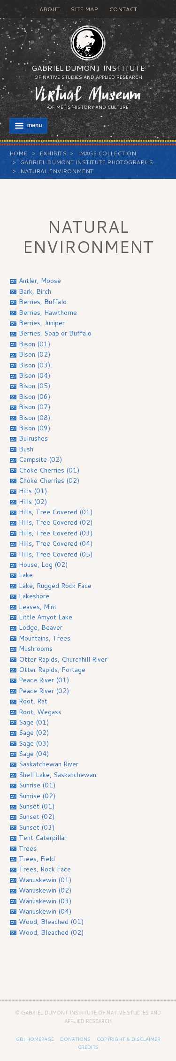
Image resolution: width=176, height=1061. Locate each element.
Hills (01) (33, 491)
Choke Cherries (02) (49, 480)
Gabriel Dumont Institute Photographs (86, 162)
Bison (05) (34, 385)
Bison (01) (34, 344)
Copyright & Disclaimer (129, 1039)
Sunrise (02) (37, 796)
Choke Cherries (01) (49, 470)
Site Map (84, 9)
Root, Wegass (40, 712)
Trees (28, 848)
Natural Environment (56, 171)
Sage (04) (34, 753)
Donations (75, 1039)
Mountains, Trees (44, 638)
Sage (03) (34, 743)
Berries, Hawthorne (48, 312)
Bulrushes (33, 438)
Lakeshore (34, 596)
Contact (123, 9)
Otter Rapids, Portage (52, 669)
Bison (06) (34, 396)
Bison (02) (34, 354)
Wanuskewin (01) (45, 880)
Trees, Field (37, 858)
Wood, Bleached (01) (51, 921)
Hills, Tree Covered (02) (55, 522)
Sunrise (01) (37, 785)
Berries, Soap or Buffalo (55, 333)
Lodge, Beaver (40, 627)
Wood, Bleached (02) (51, 932)
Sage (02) (34, 732)
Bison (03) (34, 365)
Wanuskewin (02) (45, 890)
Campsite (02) (40, 459)
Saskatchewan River (48, 764)
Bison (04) (34, 375)
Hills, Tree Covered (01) (55, 512)
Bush (26, 449)
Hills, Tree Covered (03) (55, 533)
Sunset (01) (36, 806)
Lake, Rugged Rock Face (55, 585)
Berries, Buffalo (43, 301)
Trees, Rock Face (45, 869)
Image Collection (107, 153)
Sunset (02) (36, 816)
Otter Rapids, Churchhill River (63, 659)
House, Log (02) (43, 564)
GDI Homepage (35, 1039)
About (49, 9)
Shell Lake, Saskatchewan (57, 774)
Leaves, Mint (38, 606)
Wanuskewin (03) (45, 901)
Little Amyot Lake (45, 617)
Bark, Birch (35, 291)
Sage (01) (34, 722)
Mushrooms (36, 648)
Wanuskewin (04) (45, 911)
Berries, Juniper (42, 323)
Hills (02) (33, 501)
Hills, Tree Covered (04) (55, 543)
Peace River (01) (44, 680)
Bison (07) (34, 407)
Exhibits (53, 153)
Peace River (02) (44, 690)
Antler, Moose (40, 280)
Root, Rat (33, 701)
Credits (88, 1047)
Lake (26, 575)
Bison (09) (34, 428)
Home (18, 153)
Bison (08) (34, 417)
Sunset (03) (36, 827)
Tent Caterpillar (43, 837)
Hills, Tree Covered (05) (55, 554)
